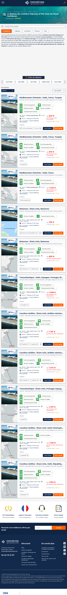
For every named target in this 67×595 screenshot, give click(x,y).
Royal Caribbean (47, 37)
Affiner (4, 90)
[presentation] (2, 82)
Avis (45, 31)
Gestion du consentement (29, 564)
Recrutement (45, 554)
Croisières (9, 11)
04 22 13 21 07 (7, 555)
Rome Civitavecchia (32, 115)
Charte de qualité (26, 550)
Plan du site (45, 556)
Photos (37, 31)
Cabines (17, 31)
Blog (22, 547)
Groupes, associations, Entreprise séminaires (48, 548)
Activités (27, 31)
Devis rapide (58, 128)
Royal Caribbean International (20, 11)
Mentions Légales (26, 556)
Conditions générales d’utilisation (27, 559)
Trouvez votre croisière (10, 26)
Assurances (45, 551)
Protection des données (28, 562)
